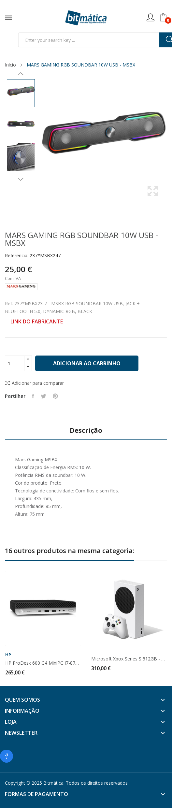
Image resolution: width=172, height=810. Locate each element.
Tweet (43, 396)
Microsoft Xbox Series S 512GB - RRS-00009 (129, 659)
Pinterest (55, 396)
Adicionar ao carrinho (87, 363)
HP (8, 655)
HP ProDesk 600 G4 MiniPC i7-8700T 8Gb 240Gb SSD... (43, 663)
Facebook (6, 756)
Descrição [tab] (86, 431)
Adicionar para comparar (34, 383)
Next (21, 179)
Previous (21, 74)
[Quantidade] (14, 363)
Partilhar (33, 396)
